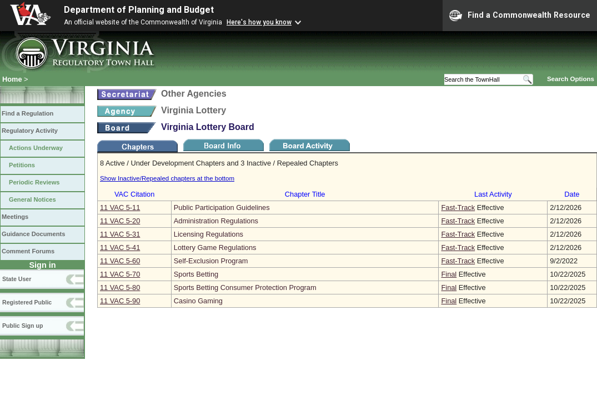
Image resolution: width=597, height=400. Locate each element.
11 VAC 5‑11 (120, 207)
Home (12, 79)
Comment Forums (28, 251)
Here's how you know (259, 22)
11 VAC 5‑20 (120, 221)
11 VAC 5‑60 (120, 261)
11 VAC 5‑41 (120, 247)
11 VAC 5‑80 (120, 287)
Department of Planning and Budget (139, 9)
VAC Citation (134, 194)
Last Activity (493, 194)
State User (16, 279)
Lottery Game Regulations (215, 247)
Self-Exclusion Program (211, 261)
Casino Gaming (198, 301)
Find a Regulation (27, 113)
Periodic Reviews (34, 182)
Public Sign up (22, 325)
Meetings (15, 216)
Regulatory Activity (30, 130)
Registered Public (27, 302)
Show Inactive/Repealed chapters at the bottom (167, 178)
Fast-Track (458, 207)
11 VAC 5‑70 (120, 274)
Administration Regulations (216, 221)
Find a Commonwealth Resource (519, 15)
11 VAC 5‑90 (120, 301)
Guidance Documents (33, 234)
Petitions (22, 165)
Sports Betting (196, 274)
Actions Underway (36, 147)
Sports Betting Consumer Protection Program (245, 287)
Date (571, 194)
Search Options (570, 79)
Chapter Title (305, 194)
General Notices (32, 199)
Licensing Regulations (208, 234)
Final (448, 274)
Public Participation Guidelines (222, 207)
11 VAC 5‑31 (120, 234)
